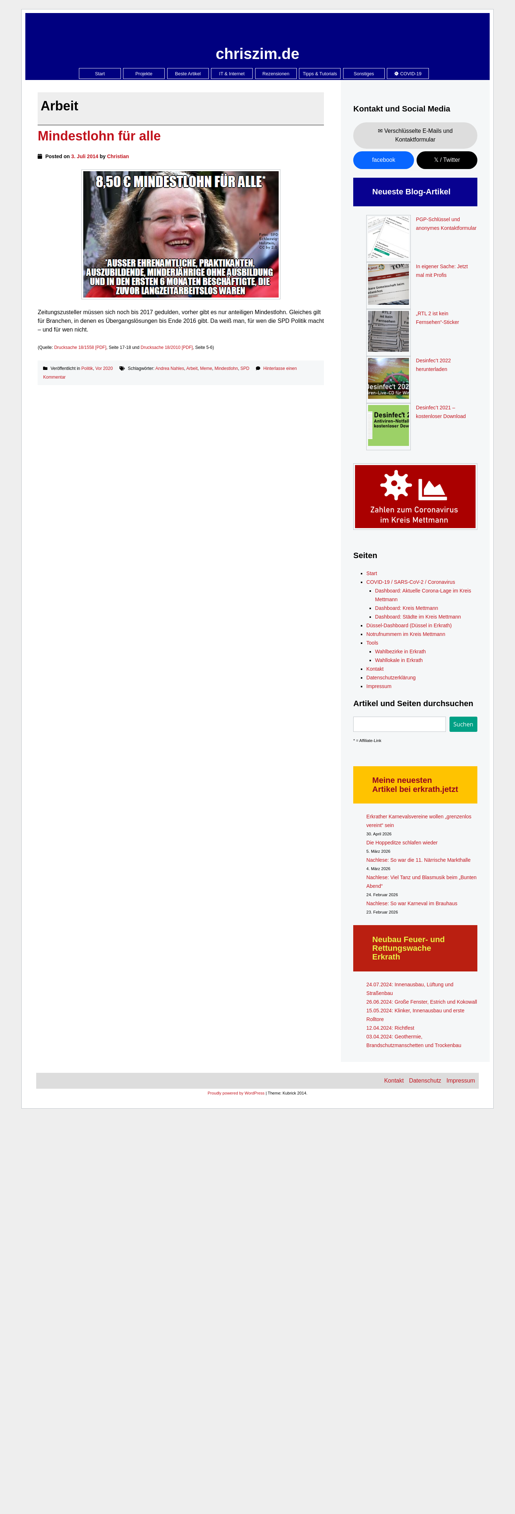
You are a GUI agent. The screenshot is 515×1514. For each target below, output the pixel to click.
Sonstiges (364, 73)
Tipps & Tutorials (320, 73)
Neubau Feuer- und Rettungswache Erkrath (408, 948)
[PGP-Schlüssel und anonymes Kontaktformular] (388, 238)
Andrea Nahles (169, 368)
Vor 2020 (104, 368)
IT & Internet (232, 73)
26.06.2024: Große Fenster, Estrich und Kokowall (421, 1002)
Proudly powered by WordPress (236, 1093)
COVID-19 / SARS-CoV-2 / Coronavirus (410, 582)
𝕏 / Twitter (447, 160)
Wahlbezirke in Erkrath (400, 651)
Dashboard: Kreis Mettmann (406, 608)
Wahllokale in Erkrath (399, 660)
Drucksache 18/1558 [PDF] (80, 347)
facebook (383, 160)
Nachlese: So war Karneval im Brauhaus (411, 903)
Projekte (143, 73)
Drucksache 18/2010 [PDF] (167, 347)
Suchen (463, 724)
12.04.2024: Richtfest (390, 1028)
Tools (372, 643)
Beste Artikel (188, 73)
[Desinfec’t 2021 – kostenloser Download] (388, 426)
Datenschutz (425, 1080)
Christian (118, 156)
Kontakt (374, 669)
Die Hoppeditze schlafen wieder (402, 842)
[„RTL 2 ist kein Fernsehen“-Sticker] (388, 332)
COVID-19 (408, 73)
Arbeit (192, 368)
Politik (87, 368)
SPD (244, 368)
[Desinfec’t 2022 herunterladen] (388, 379)
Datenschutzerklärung (390, 677)
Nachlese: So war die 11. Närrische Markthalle (418, 860)
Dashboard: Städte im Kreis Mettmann (418, 617)
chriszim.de (257, 53)
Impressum (378, 686)
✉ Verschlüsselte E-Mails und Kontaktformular (415, 135)
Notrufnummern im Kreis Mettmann (405, 634)
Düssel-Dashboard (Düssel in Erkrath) (409, 625)
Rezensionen (276, 73)
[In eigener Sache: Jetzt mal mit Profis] (388, 285)
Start (100, 73)
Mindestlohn (226, 368)
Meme (206, 368)
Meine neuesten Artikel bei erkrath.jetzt (415, 784)
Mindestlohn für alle (99, 135)
